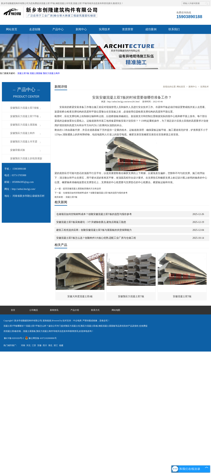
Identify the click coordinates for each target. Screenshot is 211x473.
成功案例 (150, 29)
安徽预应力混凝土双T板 (131, 296)
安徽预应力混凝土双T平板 (24, 116)
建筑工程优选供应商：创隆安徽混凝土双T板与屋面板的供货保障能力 (94, 230)
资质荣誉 (127, 29)
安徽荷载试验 (17, 150)
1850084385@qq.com (23, 182)
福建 (61, 345)
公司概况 (33, 310)
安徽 (39, 345)
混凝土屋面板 (36, 73)
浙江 (56, 345)
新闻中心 (81, 29)
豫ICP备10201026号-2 (14, 338)
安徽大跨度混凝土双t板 (80, 296)
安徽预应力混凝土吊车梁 (23, 141)
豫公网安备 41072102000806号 (41, 338)
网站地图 (116, 310)
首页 (13, 310)
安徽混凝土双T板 (182, 296)
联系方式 (95, 310)
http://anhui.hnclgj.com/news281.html (123, 101)
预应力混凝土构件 (51, 73)
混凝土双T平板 (48, 3)
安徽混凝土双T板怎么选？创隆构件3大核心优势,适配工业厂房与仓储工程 (96, 238)
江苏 (34, 345)
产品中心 (58, 29)
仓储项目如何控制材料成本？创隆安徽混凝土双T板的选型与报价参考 (95, 193)
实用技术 (104, 29)
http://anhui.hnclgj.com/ (24, 189)
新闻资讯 (54, 310)
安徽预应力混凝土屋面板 (23, 124)
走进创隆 (34, 29)
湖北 (50, 345)
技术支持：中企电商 (72, 320)
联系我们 (174, 29)
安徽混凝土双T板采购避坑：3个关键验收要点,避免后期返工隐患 (91, 222)
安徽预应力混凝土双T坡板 (24, 108)
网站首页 (11, 29)
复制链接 (47, 320)
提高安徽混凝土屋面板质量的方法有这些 (82, 188)
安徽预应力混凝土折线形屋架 (26, 158)
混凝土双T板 (23, 73)
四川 (45, 345)
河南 (23, 345)
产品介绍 (75, 310)
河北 (28, 345)
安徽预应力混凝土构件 (22, 133)
